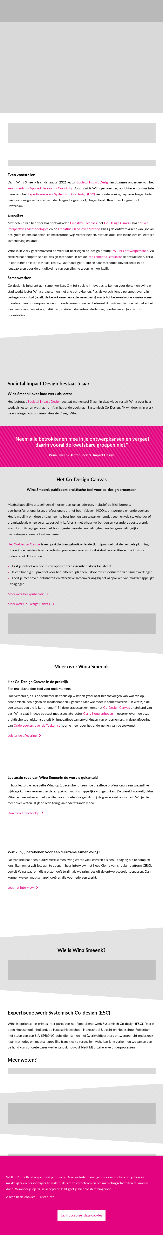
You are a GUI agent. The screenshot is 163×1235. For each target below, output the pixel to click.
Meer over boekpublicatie (26, 594)
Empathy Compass (83, 223)
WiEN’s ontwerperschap (130, 251)
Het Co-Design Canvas (24, 544)
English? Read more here (25, 163)
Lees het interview (21, 887)
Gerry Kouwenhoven (98, 713)
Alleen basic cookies (20, 1197)
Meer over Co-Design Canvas (29, 604)
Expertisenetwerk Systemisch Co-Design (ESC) (61, 194)
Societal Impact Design (93, 182)
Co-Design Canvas (117, 223)
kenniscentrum (19, 188)
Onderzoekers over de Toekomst (37, 725)
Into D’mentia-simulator (105, 257)
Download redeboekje (23, 813)
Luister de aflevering (22, 735)
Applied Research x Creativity (51, 188)
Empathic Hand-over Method (79, 229)
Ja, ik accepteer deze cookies (81, 1215)
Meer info (47, 1197)
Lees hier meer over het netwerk (31, 1071)
